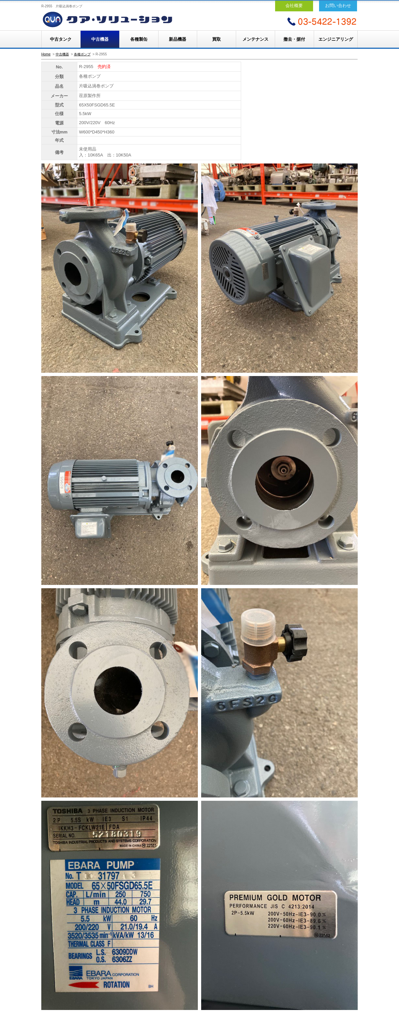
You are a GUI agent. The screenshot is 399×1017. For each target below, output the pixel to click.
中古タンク (61, 39)
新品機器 (177, 39)
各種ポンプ (82, 54)
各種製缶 (139, 39)
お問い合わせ (338, 5)
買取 (216, 39)
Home (46, 54)
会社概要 (294, 5)
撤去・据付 (294, 39)
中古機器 (100, 39)
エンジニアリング (335, 39)
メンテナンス (255, 39)
